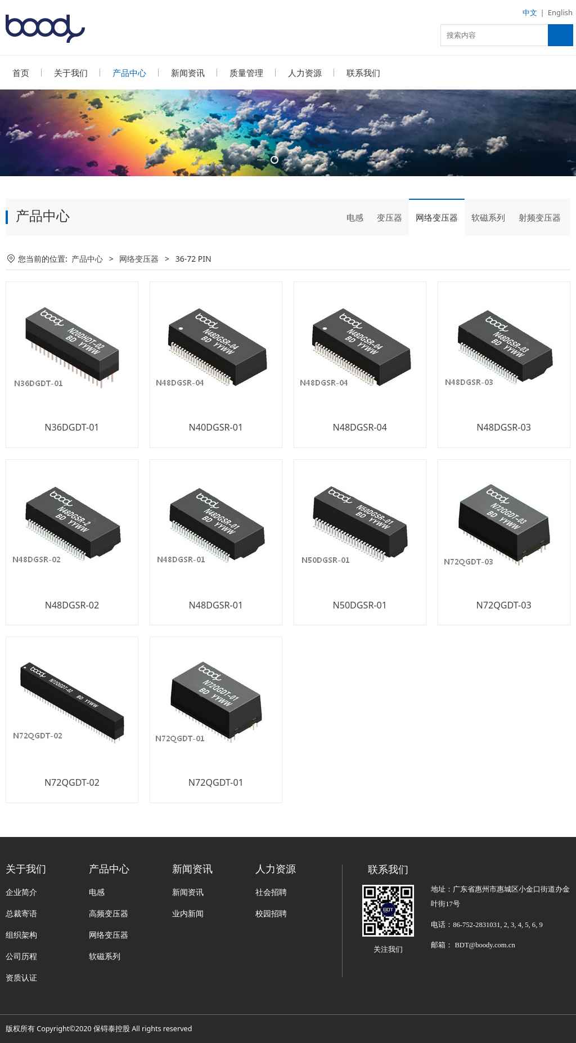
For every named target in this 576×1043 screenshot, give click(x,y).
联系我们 (363, 72)
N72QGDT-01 (216, 813)
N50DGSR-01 (359, 635)
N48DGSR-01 (216, 635)
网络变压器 (437, 247)
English (560, 12)
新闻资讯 (188, 72)
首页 (20, 72)
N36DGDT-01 (71, 457)
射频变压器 (540, 247)
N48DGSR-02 (72, 635)
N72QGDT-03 (504, 635)
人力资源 (305, 72)
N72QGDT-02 (72, 813)
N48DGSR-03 (503, 457)
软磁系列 (488, 247)
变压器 (389, 247)
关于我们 (71, 72)
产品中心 (129, 72)
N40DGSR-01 (216, 457)
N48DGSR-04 (359, 457)
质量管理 (246, 72)
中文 (530, 12)
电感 (354, 247)
